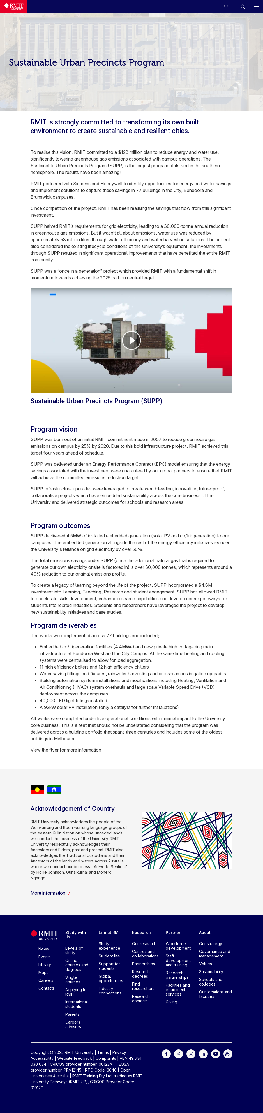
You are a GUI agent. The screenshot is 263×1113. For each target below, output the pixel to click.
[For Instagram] (190, 1053)
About (205, 932)
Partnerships (143, 963)
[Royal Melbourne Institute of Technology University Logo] (13, 6)
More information (51, 893)
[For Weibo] (227, 1053)
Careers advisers (73, 1024)
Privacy (119, 1052)
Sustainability (211, 971)
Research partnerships (177, 975)
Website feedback (74, 1058)
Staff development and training (178, 960)
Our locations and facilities (215, 994)
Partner (173, 932)
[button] (243, 6)
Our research (144, 943)
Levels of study (74, 950)
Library (44, 964)
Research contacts (141, 998)
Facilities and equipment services (178, 989)
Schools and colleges (210, 981)
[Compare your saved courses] (229, 6)
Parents (72, 1014)
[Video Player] (131, 340)
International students (76, 1004)
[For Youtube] (215, 1053)
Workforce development (178, 945)
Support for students (109, 966)
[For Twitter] (178, 1053)
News (43, 949)
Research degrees (141, 973)
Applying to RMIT (76, 991)
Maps (43, 972)
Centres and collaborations (145, 953)
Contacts (46, 988)
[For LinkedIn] (203, 1053)
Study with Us (75, 934)
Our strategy (210, 943)
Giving (171, 1002)
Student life (109, 956)
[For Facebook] (166, 1053)
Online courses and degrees (76, 965)
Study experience (109, 945)
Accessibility (42, 1058)
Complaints (106, 1058)
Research (141, 932)
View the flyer (45, 750)
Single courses (72, 979)
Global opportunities (111, 978)
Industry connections (110, 990)
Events (44, 956)
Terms (103, 1052)
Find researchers (143, 986)
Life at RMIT (111, 932)
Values (205, 963)
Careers (45, 980)
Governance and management (214, 953)
